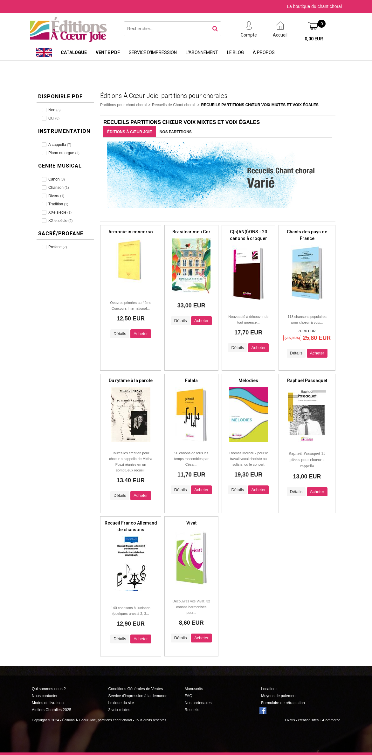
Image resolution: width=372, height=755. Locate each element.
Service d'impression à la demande (137, 696)
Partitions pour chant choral (123, 105)
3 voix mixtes (119, 710)
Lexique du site (121, 703)
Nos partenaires (198, 703)
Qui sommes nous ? (49, 689)
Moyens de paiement (278, 696)
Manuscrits (194, 689)
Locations (269, 689)
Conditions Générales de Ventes (135, 689)
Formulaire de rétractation (283, 703)
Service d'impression (153, 52)
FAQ (188, 696)
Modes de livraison (48, 703)
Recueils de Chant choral (174, 105)
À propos (264, 52)
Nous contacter (45, 696)
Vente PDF (108, 52)
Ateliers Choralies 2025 (51, 710)
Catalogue (74, 52)
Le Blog (235, 52)
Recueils (192, 710)
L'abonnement (202, 52)
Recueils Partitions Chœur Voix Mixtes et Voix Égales (260, 105)
